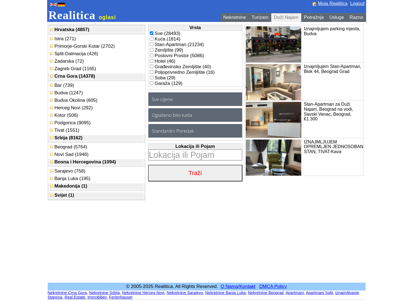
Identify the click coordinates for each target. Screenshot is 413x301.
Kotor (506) (64, 115)
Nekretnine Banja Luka (225, 292)
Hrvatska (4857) (69, 29)
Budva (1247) (66, 92)
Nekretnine (234, 17)
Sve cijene (162, 99)
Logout (357, 3)
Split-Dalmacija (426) (74, 53)
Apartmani (294, 292)
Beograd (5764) (68, 147)
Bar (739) (62, 85)
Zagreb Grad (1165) (73, 68)
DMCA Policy (273, 286)
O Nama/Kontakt (238, 286)
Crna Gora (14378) (72, 76)
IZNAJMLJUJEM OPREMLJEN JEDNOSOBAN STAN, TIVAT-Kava (333, 146)
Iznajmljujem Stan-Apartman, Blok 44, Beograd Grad (332, 69)
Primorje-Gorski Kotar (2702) (82, 46)
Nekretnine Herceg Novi (143, 292)
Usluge (336, 17)
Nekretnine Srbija (104, 292)
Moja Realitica (333, 3)
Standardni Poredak (173, 131)
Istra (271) (63, 38)
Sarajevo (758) (67, 171)
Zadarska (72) (67, 61)
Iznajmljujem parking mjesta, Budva (332, 31)
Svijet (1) (62, 195)
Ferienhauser (121, 297)
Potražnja (314, 17)
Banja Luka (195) (70, 178)
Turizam (260, 17)
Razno (356, 17)
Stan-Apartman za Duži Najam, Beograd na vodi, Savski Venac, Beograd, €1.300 (328, 111)
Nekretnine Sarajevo (185, 292)
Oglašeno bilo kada (172, 115)
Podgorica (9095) (70, 122)
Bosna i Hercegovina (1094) (83, 162)
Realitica (82, 15)
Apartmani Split (319, 292)
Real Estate (75, 297)
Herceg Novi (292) (71, 107)
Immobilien (97, 297)
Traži (195, 173)
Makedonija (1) (68, 186)
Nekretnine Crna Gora (67, 292)
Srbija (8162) (66, 137)
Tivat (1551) (65, 130)
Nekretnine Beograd (265, 292)
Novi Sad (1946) (69, 154)
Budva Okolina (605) (74, 100)
